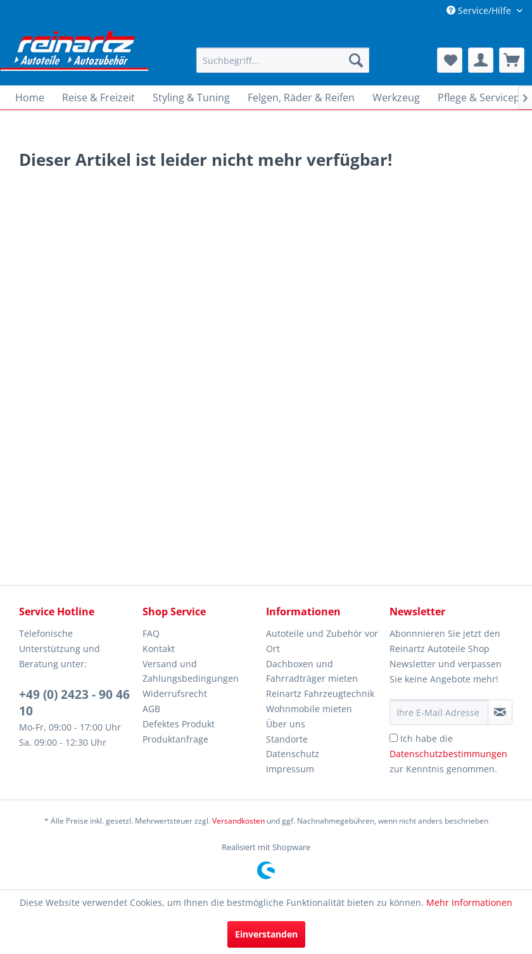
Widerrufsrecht (174, 693)
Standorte (287, 739)
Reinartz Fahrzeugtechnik (320, 693)
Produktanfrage (175, 739)
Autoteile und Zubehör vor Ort (322, 641)
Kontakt (158, 649)
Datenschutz (292, 754)
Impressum (290, 769)
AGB (151, 709)
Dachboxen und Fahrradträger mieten (312, 671)
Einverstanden (266, 934)
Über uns (285, 724)
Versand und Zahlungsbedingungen (190, 671)
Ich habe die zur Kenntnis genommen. (448, 753)
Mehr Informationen (469, 902)
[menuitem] (282, 60)
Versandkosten (238, 820)
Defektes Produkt (178, 724)
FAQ (151, 633)
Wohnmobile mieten (309, 709)
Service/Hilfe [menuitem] (480, 10)
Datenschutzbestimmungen (448, 754)
